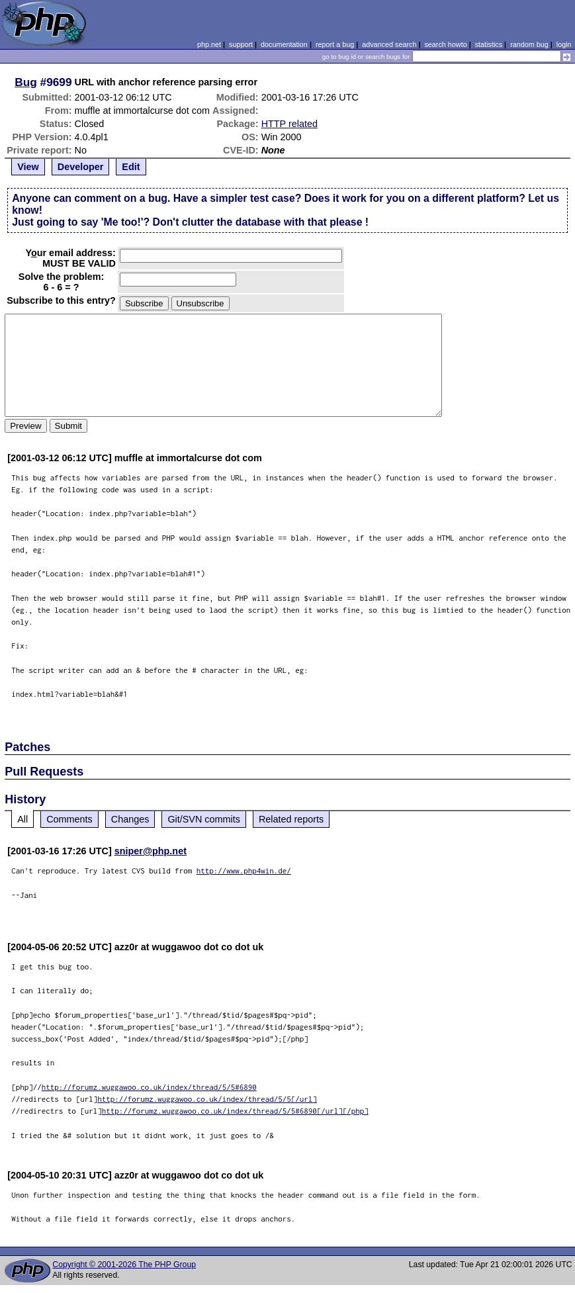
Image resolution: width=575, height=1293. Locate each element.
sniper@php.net (150, 851)
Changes (130, 819)
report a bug (335, 44)
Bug (26, 82)
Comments (69, 819)
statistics (488, 44)
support (241, 44)
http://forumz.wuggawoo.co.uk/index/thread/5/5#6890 (149, 1087)
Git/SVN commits (203, 819)
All (22, 819)
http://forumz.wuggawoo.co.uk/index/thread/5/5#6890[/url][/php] (235, 1110)
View (28, 166)
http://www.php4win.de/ (244, 870)
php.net (209, 44)
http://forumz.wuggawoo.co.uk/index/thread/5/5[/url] (207, 1098)
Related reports (291, 819)
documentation (284, 44)
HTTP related (289, 123)
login (564, 44)
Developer (81, 166)
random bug (529, 44)
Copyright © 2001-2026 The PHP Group (124, 1264)
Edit (131, 166)
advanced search (389, 44)
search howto (445, 44)
